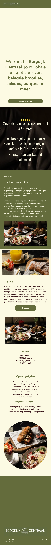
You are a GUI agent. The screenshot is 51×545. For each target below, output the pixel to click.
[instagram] (42, 540)
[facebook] (46, 540)
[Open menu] (46, 4)
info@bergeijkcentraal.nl (25, 360)
